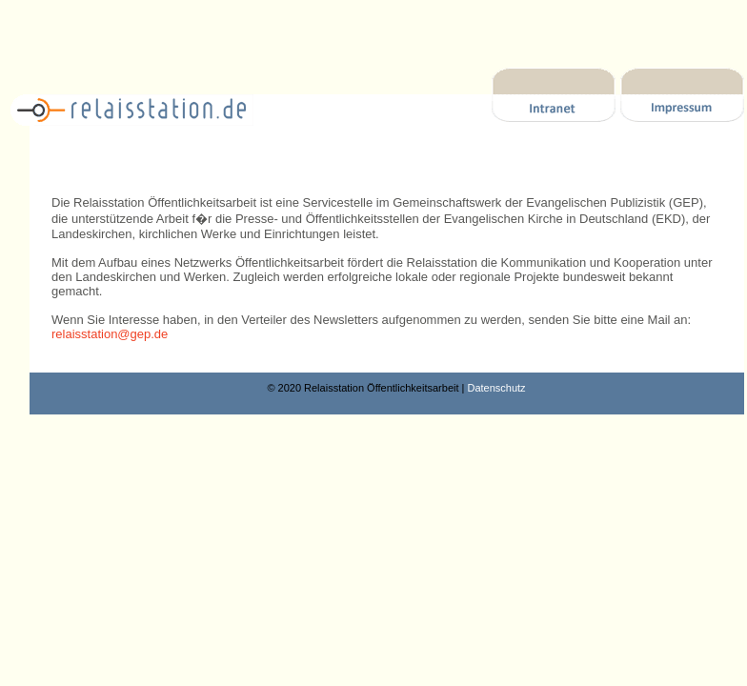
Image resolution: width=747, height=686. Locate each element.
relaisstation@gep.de (109, 334)
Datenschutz (496, 387)
